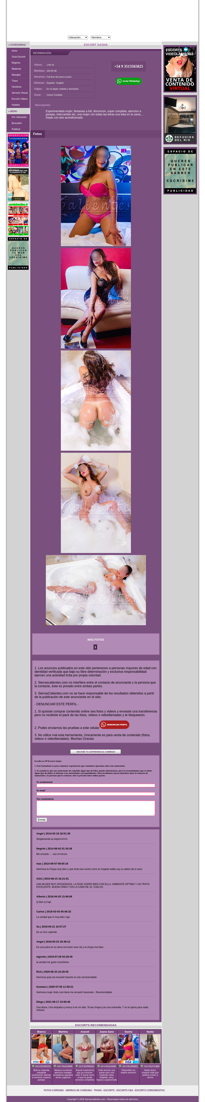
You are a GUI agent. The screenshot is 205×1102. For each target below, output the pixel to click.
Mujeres (16, 62)
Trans (15, 80)
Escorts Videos (20, 98)
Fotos (37, 134)
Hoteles (16, 105)
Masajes (16, 74)
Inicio (14, 50)
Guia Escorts (19, 56)
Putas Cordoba (54, 1090)
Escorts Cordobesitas (150, 1090)
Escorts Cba (125, 1090)
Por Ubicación (19, 117)
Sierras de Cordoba (79, 1090)
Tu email (40, 790)
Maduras (16, 68)
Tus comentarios (45, 799)
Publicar (16, 129)
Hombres (17, 86)
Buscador (17, 123)
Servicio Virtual (20, 92)
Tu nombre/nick (44, 782)
